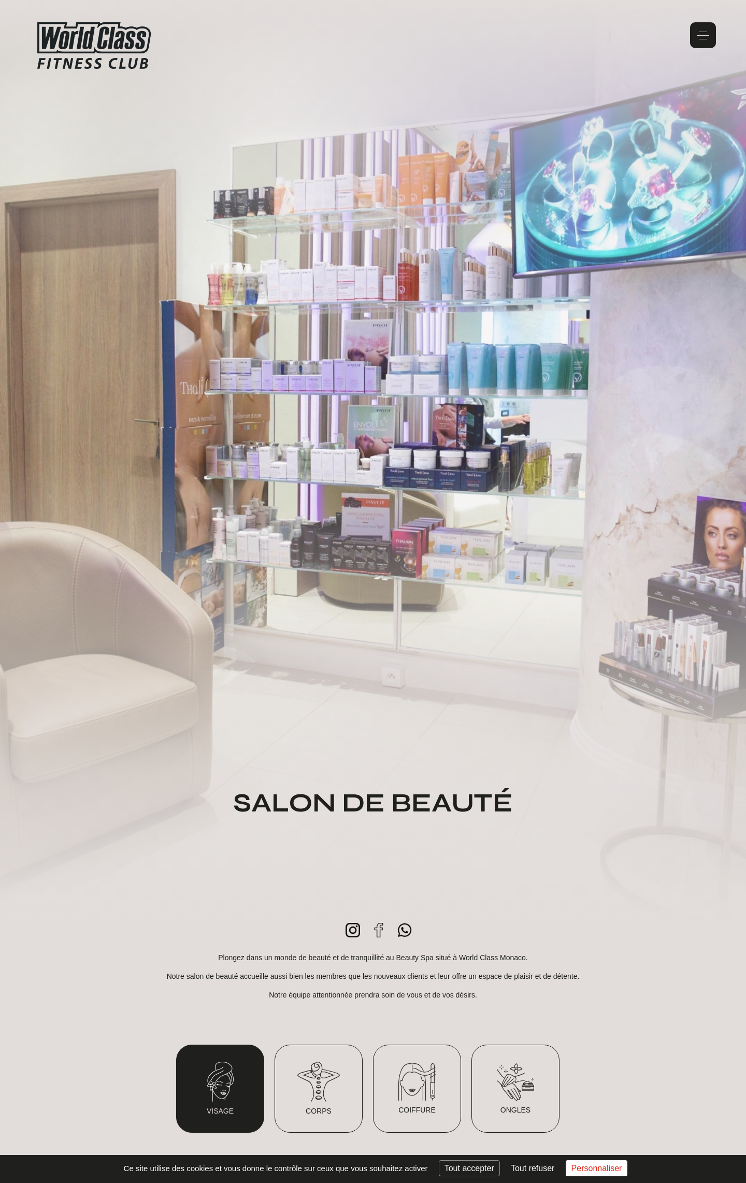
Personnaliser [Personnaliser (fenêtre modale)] (596, 1168)
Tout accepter (469, 1168)
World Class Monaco (94, 45)
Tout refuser (532, 1168)
